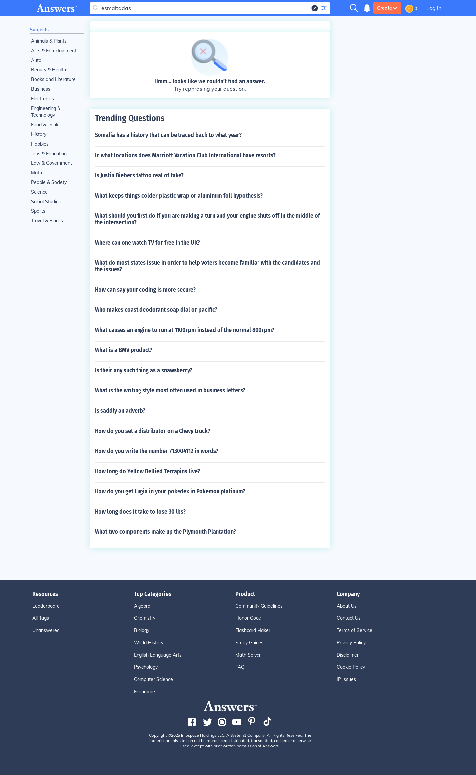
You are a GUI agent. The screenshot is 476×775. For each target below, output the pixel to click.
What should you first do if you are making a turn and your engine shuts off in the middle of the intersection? (207, 219)
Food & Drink (44, 125)
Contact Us (349, 618)
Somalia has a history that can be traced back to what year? (168, 135)
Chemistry (144, 618)
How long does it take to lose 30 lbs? (140, 511)
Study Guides (249, 643)
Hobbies (40, 144)
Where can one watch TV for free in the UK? (147, 242)
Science (39, 192)
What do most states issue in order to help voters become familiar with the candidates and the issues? (207, 266)
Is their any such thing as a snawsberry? (143, 370)
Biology (141, 630)
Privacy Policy (351, 643)
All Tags (40, 618)
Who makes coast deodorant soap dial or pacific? (156, 309)
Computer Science (153, 679)
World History (148, 643)
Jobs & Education (49, 154)
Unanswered (46, 630)
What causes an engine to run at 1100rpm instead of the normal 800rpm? (184, 330)
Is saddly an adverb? (120, 410)
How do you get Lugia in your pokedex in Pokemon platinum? (170, 491)
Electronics (42, 99)
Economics (145, 692)
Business (40, 89)
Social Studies (46, 202)
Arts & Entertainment (53, 51)
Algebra (142, 606)
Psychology (146, 667)
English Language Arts (158, 655)
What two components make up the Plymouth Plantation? (165, 531)
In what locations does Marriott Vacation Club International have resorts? (185, 155)
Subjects (39, 30)
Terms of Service (354, 630)
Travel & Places (47, 221)
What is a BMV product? (123, 350)
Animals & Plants (49, 41)
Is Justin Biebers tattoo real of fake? (139, 175)
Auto (36, 60)
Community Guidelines (259, 606)
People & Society (49, 182)
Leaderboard (46, 606)
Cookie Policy (351, 667)
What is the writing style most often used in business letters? (170, 390)
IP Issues (346, 679)
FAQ (240, 667)
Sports (38, 211)
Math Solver (248, 655)
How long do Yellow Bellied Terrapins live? (147, 471)
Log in (433, 8)
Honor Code (248, 618)
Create (387, 8)
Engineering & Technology (45, 111)
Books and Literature (53, 79)
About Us (347, 606)
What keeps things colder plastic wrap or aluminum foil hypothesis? (179, 195)
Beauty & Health (48, 70)
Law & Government (51, 163)
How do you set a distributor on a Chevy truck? (152, 430)
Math (36, 173)
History (38, 134)
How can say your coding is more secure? (145, 289)
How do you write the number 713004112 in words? (156, 451)
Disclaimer (348, 655)
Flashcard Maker (252, 630)
